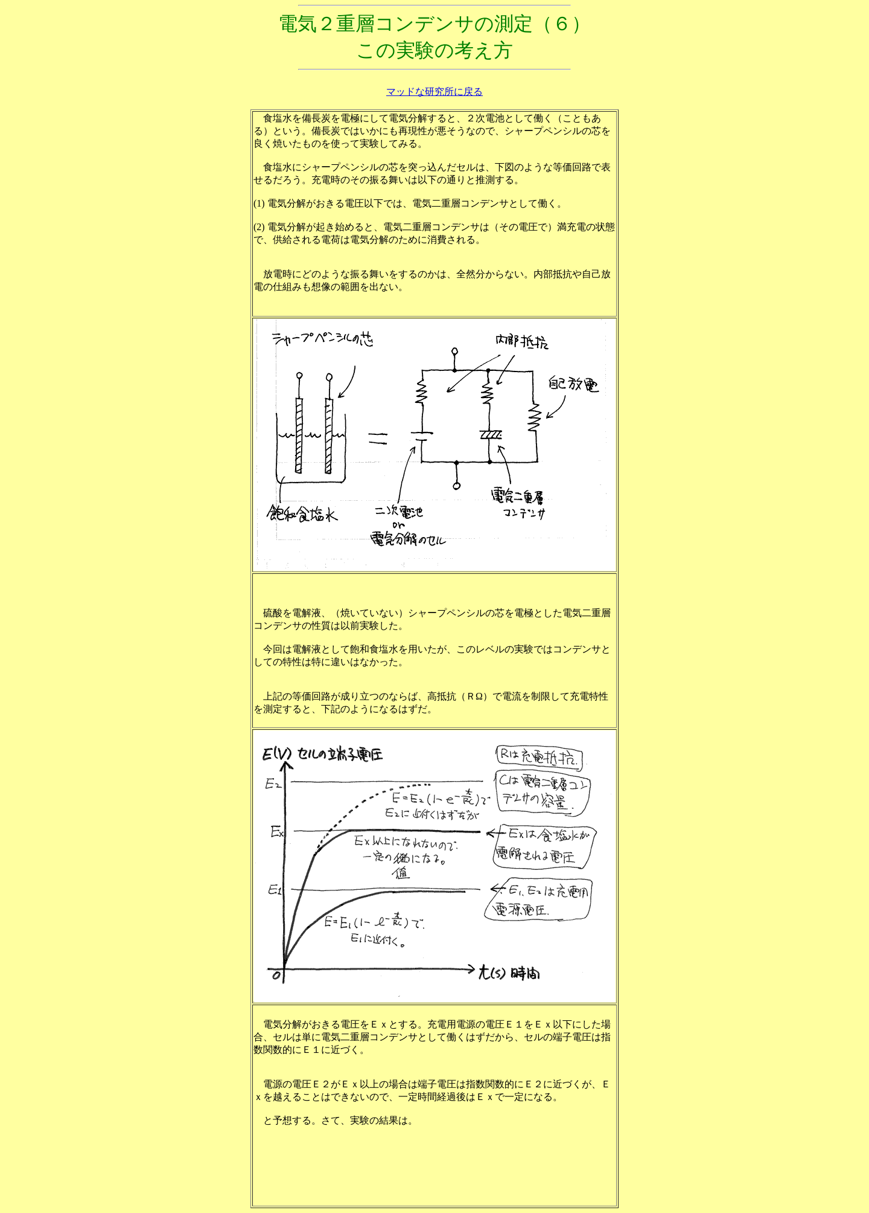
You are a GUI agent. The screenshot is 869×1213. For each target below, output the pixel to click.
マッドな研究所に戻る (434, 91)
